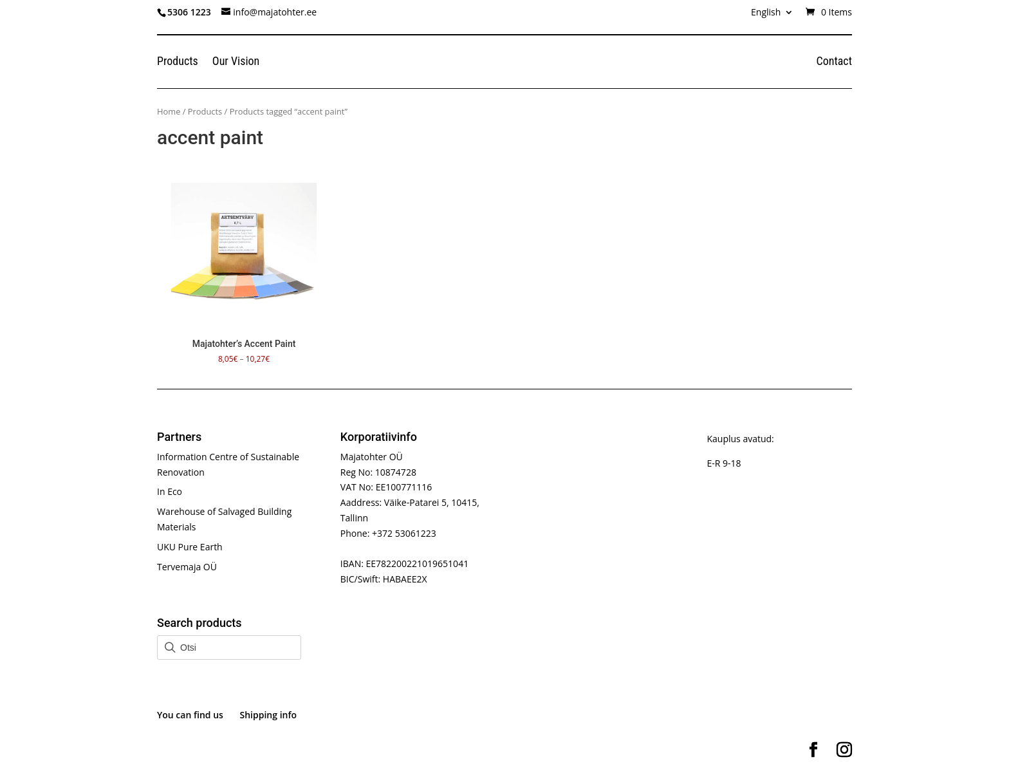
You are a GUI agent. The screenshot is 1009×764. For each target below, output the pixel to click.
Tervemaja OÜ (187, 567)
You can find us (190, 715)
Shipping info (268, 715)
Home (168, 111)
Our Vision (235, 62)
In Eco (169, 491)
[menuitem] (772, 16)
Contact (834, 62)
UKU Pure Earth (190, 547)
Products (177, 62)
